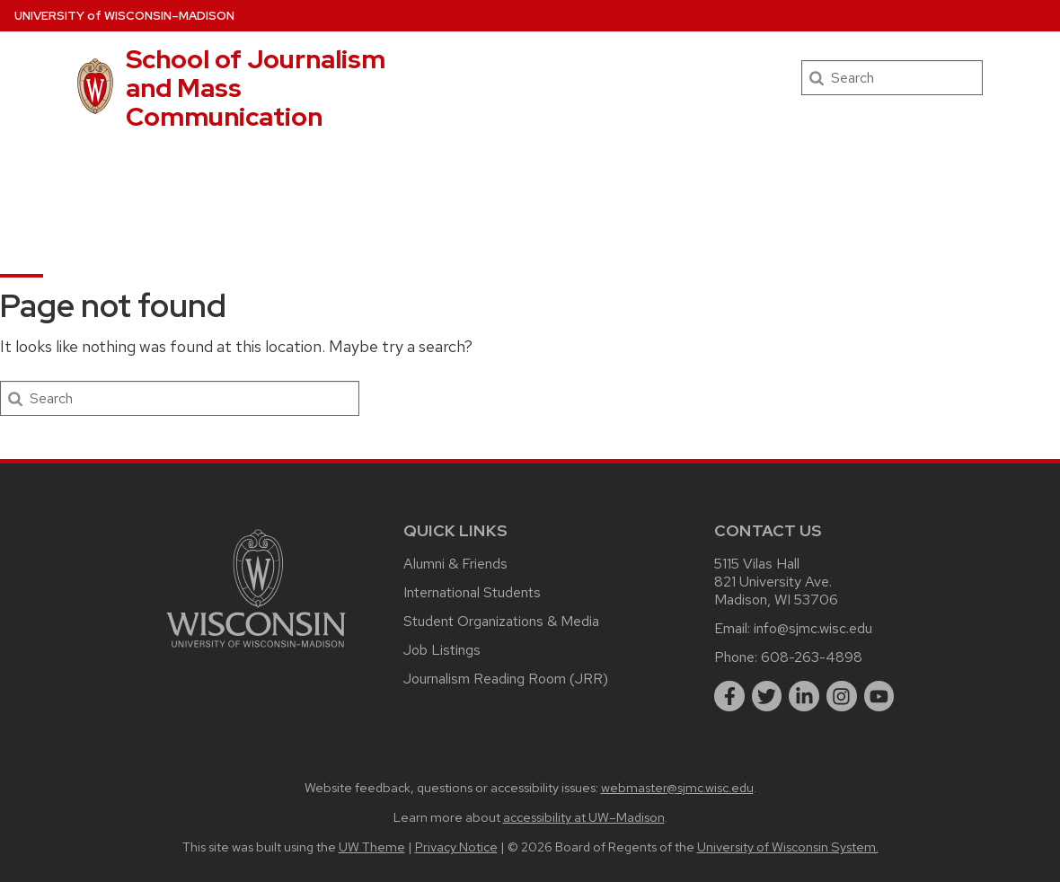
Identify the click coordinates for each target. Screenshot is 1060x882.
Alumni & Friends (455, 563)
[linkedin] (804, 696)
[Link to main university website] (256, 650)
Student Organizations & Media (501, 621)
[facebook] (729, 696)
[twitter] (767, 696)
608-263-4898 (811, 657)
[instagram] (841, 696)
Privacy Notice (456, 846)
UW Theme (372, 846)
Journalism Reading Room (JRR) (505, 678)
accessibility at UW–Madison (584, 816)
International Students (472, 592)
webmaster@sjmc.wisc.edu (677, 787)
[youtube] (879, 696)
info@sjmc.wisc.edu (813, 628)
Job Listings (442, 649)
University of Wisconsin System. (788, 846)
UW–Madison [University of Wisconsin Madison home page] (124, 15)
